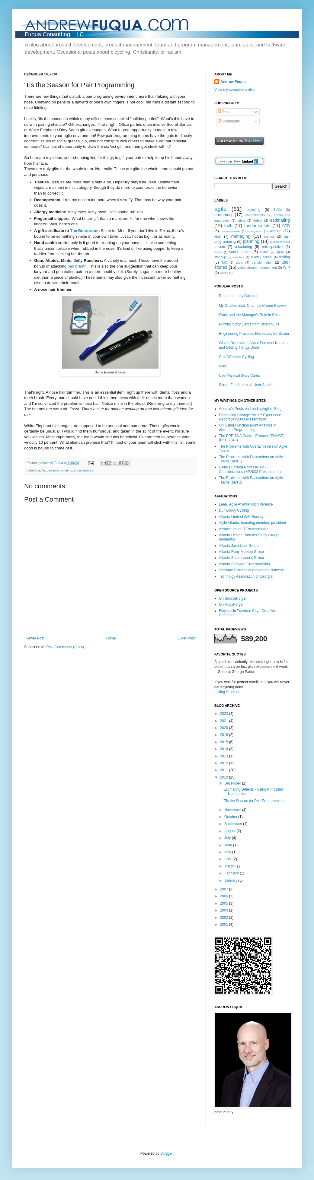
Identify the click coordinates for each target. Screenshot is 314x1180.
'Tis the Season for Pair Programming (253, 801)
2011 (224, 770)
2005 (224, 903)
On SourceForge (232, 598)
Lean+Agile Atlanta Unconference (246, 504)
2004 (224, 910)
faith (228, 225)
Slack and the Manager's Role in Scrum (250, 315)
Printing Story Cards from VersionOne (249, 324)
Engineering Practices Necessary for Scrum (254, 333)
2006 (224, 896)
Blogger (166, 1153)
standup (220, 257)
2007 (224, 889)
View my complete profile (234, 89)
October (231, 817)
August (230, 831)
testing (284, 257)
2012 (224, 763)
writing (224, 272)
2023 (224, 714)
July (228, 838)
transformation (262, 262)
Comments (229, 121)
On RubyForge (231, 604)
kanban (275, 231)
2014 (224, 749)
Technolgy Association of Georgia (245, 576)
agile (41, 470)
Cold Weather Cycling (236, 357)
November (233, 810)
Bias (222, 366)
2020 (224, 728)
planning (251, 241)
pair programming (59, 470)
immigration (254, 231)
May (228, 852)
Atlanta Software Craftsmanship (244, 564)
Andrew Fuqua (53, 463)
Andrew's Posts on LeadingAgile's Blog (250, 409)
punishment (277, 241)
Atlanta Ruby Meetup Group (241, 552)
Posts (224, 112)
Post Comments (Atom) (65, 647)
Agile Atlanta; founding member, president (252, 523)
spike (280, 252)
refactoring (243, 247)
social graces (83, 470)
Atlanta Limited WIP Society (241, 517)
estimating (280, 220)
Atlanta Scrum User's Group (241, 558)
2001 (224, 924)
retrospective (272, 247)
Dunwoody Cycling (234, 510)
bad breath (77, 266)
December (233, 783)
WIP (286, 267)
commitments (255, 215)
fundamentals (257, 225)
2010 (224, 777)
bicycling (254, 210)
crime (241, 220)
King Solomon (229, 692)
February (232, 873)
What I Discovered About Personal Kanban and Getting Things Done (253, 345)
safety (218, 252)
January (231, 880)
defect (257, 220)
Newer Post (35, 638)
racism (219, 247)
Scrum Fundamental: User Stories (246, 385)
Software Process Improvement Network (251, 570)
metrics (269, 236)
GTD (286, 226)
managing (240, 236)
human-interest (230, 231)
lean (217, 236)
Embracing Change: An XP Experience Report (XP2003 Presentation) (250, 417)
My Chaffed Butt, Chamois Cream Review (252, 305)
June (228, 845)
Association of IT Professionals (243, 529)
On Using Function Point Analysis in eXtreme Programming (247, 427)
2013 (224, 756)
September (233, 824)
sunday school (261, 257)
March (230, 866)
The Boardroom (85, 230)
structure (238, 257)
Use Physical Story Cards (239, 375)
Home (111, 638)
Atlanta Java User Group (238, 546)
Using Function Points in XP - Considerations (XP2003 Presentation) (250, 469)
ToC (224, 262)
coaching (223, 214)
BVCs (278, 209)
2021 (224, 721)
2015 (224, 742)
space (264, 252)
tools (239, 262)
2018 (224, 735)
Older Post (186, 638)
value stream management (257, 267)
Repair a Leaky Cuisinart (238, 296)
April (228, 859)
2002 (224, 917)
